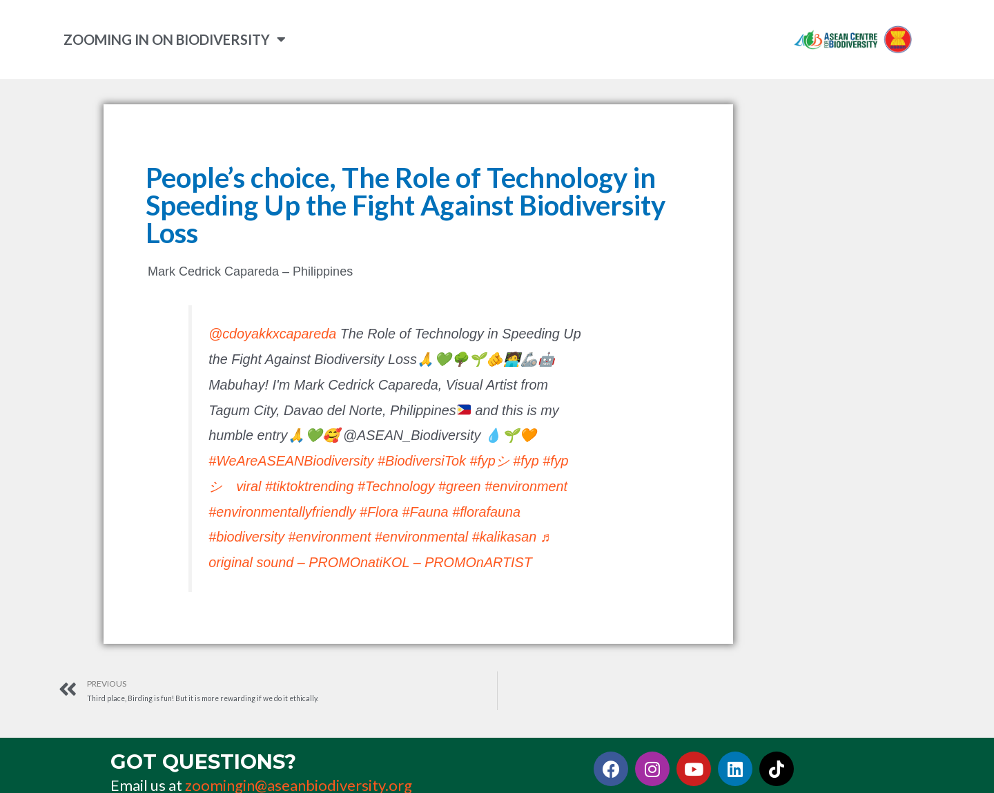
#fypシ (489, 460)
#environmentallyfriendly (281, 511)
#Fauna (425, 511)
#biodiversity (246, 536)
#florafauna (486, 511)
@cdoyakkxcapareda (272, 333)
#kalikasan (504, 536)
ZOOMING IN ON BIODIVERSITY (175, 39)
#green (459, 485)
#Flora (379, 511)
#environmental (421, 536)
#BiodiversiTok (422, 460)
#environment (526, 485)
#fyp (525, 460)
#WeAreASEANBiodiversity (290, 460)
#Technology (396, 485)
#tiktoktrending (309, 485)
